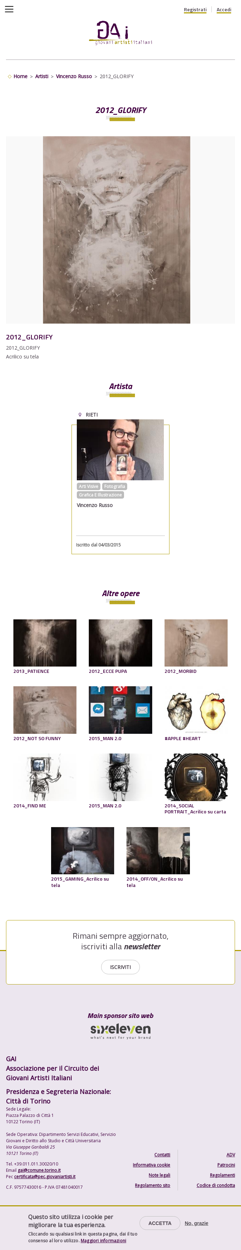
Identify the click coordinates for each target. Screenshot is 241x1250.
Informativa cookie (151, 1165)
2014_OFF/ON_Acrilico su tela (154, 882)
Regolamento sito (152, 1185)
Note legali (159, 1175)
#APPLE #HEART (183, 738)
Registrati (195, 9)
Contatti (162, 1154)
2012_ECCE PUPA (108, 671)
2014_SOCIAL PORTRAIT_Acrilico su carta (195, 808)
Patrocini (226, 1165)
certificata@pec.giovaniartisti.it (44, 1177)
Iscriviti (120, 967)
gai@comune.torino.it (39, 1170)
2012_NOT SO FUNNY (37, 738)
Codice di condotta (216, 1185)
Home (20, 76)
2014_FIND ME (29, 805)
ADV (231, 1154)
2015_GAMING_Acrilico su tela (80, 882)
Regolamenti (222, 1175)
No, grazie (196, 1223)
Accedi (224, 9)
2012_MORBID (181, 671)
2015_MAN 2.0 (105, 738)
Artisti (41, 76)
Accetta (160, 1223)
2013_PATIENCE (31, 671)
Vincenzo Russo (74, 76)
